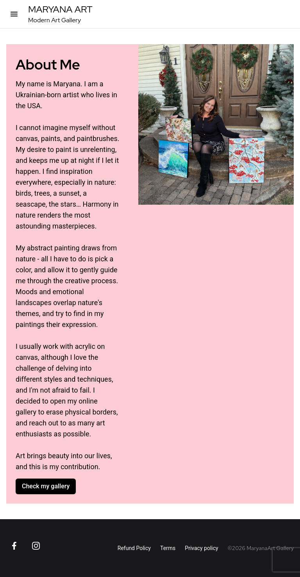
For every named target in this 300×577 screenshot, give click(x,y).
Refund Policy (134, 548)
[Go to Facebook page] (14, 546)
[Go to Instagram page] (36, 546)
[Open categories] (14, 14)
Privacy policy (201, 548)
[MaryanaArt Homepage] (60, 14)
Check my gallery (46, 486)
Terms (167, 548)
